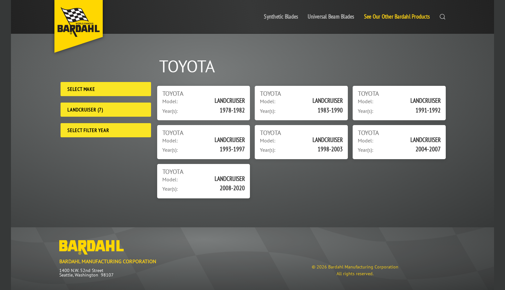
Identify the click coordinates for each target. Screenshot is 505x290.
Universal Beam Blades (331, 16)
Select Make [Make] (81, 89)
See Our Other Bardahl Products (397, 16)
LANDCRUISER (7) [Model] (85, 109)
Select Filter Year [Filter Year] (88, 130)
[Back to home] (78, 26)
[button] (442, 17)
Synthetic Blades (281, 16)
